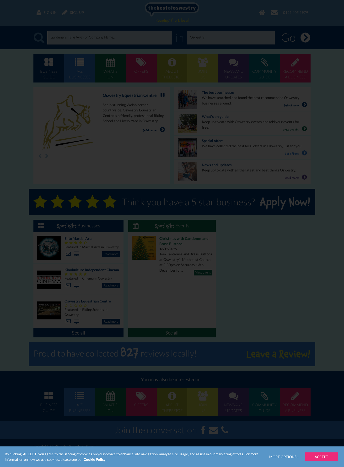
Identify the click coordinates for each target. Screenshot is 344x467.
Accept (321, 457)
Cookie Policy (95, 459)
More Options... (284, 457)
